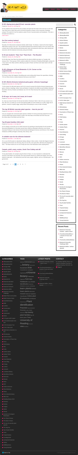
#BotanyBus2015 (64, 33)
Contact (73, 9)
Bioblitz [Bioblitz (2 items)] (33, 262)
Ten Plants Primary (65, 191)
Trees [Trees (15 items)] (29, 317)
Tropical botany (64, 207)
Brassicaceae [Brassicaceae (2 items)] (32, 265)
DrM (19, 26)
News (61, 154)
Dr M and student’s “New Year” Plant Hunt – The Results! (22, 55)
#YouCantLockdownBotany (67, 239)
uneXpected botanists (66, 212)
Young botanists (64, 220)
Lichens (62, 139)
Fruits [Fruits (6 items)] (29, 281)
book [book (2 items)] (21, 265)
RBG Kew (62, 169)
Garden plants (63, 124)
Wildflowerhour (64, 217)
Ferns (61, 114)
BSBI (61, 76)
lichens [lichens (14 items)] (34, 288)
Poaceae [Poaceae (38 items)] (23, 308)
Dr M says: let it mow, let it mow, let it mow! (17, 96)
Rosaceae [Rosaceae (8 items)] (23, 310)
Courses (62, 83)
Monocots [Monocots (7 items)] (32, 291)
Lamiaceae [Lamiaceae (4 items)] (32, 286)
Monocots (62, 149)
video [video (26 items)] (22, 326)
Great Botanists (64, 132)
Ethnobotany (63, 107)
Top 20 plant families (65, 202)
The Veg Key (63, 200)
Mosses (62, 152)
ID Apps (62, 137)
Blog (58, 9)
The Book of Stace (65, 193)
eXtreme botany (64, 109)
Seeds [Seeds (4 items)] (30, 310)
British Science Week (65, 71)
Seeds (61, 182)
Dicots (61, 88)
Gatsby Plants (63, 127)
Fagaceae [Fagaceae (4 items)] (22, 279)
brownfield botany (65, 73)
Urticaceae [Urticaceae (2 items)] (31, 323)
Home (47, 9)
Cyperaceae (63, 86)
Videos (61, 215)
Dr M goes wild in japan (66, 91)
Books (61, 47)
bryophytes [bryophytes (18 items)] (24, 268)
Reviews (62, 174)
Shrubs (62, 184)
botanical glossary (65, 55)
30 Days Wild (63, 38)
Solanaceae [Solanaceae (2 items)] (22, 312)
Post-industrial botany (66, 167)
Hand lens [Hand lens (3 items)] (31, 284)
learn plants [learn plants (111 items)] (25, 288)
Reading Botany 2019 (65, 172)
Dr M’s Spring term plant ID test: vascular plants (18, 24)
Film (61, 119)
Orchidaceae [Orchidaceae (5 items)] (32, 298)
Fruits (61, 122)
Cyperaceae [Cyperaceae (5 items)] (23, 273)
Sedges (62, 179)
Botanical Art (63, 50)
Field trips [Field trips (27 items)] (28, 279)
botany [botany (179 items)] (25, 264)
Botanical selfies (64, 60)
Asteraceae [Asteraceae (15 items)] (28, 262)
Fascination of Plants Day (67, 112)
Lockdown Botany (65, 144)
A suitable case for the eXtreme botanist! (16, 136)
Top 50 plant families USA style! (13, 122)
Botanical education (65, 52)
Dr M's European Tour (66, 98)
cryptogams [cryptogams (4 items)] (30, 270)
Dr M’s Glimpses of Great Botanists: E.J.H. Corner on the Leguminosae (21, 70)
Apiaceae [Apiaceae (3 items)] (22, 262)
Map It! (60, 267)
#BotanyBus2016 (64, 35)
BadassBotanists (64, 45)
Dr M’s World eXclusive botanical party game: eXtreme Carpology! (25, 82)
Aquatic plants (64, 43)
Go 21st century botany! (10, 40)
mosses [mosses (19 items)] (22, 294)
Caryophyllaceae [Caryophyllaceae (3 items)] (23, 270)
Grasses (62, 129)
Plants (61, 164)
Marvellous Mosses (65, 147)
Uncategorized (64, 210)
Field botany (63, 117)
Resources (65, 9)
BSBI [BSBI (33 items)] (30, 268)
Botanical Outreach (65, 57)
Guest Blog (63, 134)
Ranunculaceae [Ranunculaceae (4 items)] (31, 308)
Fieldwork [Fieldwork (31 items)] (23, 282)
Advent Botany (64, 40)
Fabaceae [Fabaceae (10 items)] (31, 276)
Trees (61, 205)
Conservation (63, 81)
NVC (61, 157)
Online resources (64, 159)
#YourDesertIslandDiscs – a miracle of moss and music (67, 235)
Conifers (62, 78)
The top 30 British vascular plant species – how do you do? (22, 109)
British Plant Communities (9, 295)
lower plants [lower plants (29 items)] (24, 291)
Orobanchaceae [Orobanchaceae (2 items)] (23, 301)
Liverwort (62, 142)
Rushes (62, 177)
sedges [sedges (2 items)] (27, 310)
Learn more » (5, 35)
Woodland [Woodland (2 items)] (26, 326)
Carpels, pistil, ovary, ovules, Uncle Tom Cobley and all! (21, 149)
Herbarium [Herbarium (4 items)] (22, 286)
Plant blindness (64, 162)
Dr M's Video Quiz (64, 100)
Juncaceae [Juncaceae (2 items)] (27, 286)
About (53, 9)
